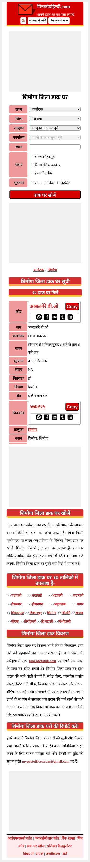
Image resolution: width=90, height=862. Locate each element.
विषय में (28, 854)
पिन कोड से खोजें (59, 20)
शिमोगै (66, 613)
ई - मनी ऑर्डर (43, 173)
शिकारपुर (35, 613)
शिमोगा (52, 270)
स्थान (18, 147)
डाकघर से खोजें (37, 20)
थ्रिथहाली (47, 622)
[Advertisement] (45, 61)
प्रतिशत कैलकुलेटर (59, 846)
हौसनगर (16, 604)
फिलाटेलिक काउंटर (47, 165)
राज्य (18, 109)
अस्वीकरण (53, 854)
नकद (38, 183)
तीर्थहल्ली (30, 622)
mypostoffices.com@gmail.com (46, 761)
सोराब (79, 613)
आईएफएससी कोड (20, 838)
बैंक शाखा (68, 838)
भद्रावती (16, 596)
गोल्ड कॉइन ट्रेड (45, 157)
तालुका (19, 128)
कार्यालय (18, 137)
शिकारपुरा (17, 613)
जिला (18, 119)
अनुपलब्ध (60, 604)
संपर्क (39, 854)
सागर (80, 604)
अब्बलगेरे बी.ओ (44, 306)
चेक (51, 183)
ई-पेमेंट (65, 183)
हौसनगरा (37, 604)
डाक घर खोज (35, 846)
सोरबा (15, 622)
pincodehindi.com (42, 661)
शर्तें (64, 854)
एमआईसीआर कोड (47, 838)
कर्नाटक (38, 270)
